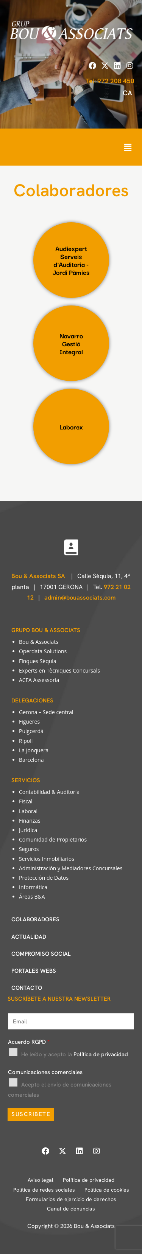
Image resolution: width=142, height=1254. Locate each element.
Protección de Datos (44, 877)
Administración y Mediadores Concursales (70, 868)
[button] (128, 147)
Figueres (29, 721)
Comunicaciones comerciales (45, 1072)
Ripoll (26, 740)
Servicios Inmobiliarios (46, 858)
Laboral (28, 811)
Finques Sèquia (37, 661)
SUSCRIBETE (30, 1114)
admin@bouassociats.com (79, 597)
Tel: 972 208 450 (110, 81)
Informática (33, 887)
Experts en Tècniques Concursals (59, 670)
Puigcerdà (31, 731)
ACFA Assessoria (39, 680)
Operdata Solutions (43, 651)
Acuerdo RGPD (29, 1042)
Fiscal (25, 801)
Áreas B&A (32, 896)
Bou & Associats (38, 641)
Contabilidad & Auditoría (49, 791)
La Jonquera (33, 750)
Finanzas (30, 820)
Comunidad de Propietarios (53, 839)
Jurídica (28, 830)
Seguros (29, 849)
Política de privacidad (100, 1054)
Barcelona (31, 759)
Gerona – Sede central (46, 712)
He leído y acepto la (74, 1054)
